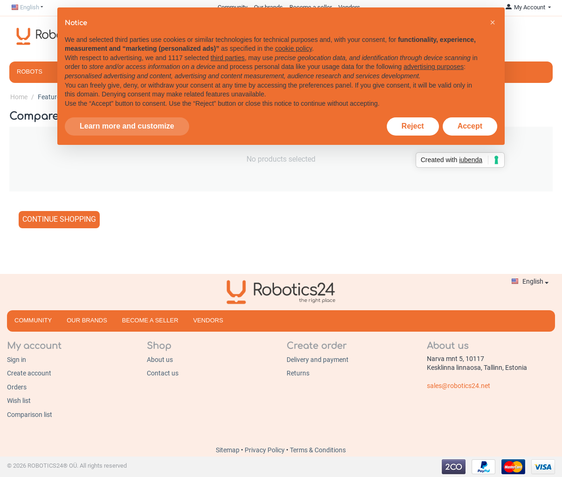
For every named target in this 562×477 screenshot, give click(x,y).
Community (33, 320)
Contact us (162, 373)
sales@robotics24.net (458, 385)
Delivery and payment (318, 359)
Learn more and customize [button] (127, 126)
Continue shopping (59, 219)
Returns (298, 373)
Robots (29, 71)
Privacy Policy (265, 450)
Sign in (16, 359)
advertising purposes (434, 66)
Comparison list (29, 414)
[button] (492, 21)
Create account (29, 373)
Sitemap (228, 450)
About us (160, 359)
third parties (228, 57)
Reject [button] (413, 126)
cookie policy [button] (293, 48)
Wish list (19, 400)
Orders (17, 387)
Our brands (87, 320)
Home (18, 97)
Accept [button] (470, 126)
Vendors (208, 320)
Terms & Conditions (318, 450)
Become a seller (150, 320)
